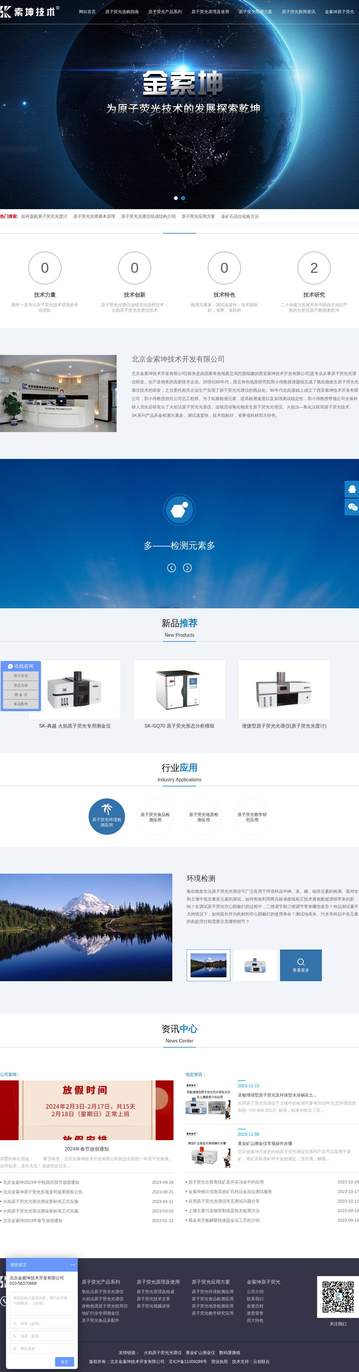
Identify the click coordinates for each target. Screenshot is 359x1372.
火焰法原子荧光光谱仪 (103, 1298)
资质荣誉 (255, 1313)
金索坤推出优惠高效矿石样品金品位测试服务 (273, 1191)
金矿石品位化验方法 (240, 216)
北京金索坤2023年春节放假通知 (88, 1220)
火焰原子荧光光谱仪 (163, 1352)
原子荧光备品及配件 (100, 1320)
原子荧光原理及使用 (210, 11)
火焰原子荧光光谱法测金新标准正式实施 (88, 1201)
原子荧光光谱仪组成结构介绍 (148, 216)
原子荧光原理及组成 (155, 1291)
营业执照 (219, 1361)
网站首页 (87, 11)
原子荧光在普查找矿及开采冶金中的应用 (273, 1182)
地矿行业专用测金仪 (100, 1313)
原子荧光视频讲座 (153, 1306)
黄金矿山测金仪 (200, 1352)
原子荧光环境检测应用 (213, 1291)
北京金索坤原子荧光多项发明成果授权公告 (88, 1191)
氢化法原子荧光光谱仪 (103, 1291)
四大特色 (255, 1320)
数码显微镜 (229, 1352)
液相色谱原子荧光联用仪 (105, 1306)
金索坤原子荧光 (339, 11)
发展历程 (255, 1306)
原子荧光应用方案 (255, 11)
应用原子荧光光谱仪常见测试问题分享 (273, 1201)
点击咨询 (353, 492)
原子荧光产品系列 (165, 11)
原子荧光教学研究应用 (213, 1313)
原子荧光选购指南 (122, 11)
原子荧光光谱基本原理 (94, 216)
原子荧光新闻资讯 (298, 11)
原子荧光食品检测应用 (213, 1298)
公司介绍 (255, 1291)
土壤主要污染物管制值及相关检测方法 (273, 1210)
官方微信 (353, 510)
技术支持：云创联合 (251, 1361)
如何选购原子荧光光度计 (44, 216)
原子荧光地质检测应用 (213, 1306)
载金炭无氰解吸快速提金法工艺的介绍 (273, 1220)
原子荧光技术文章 (153, 1298)
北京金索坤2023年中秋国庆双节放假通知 (88, 1182)
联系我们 (255, 1298)
